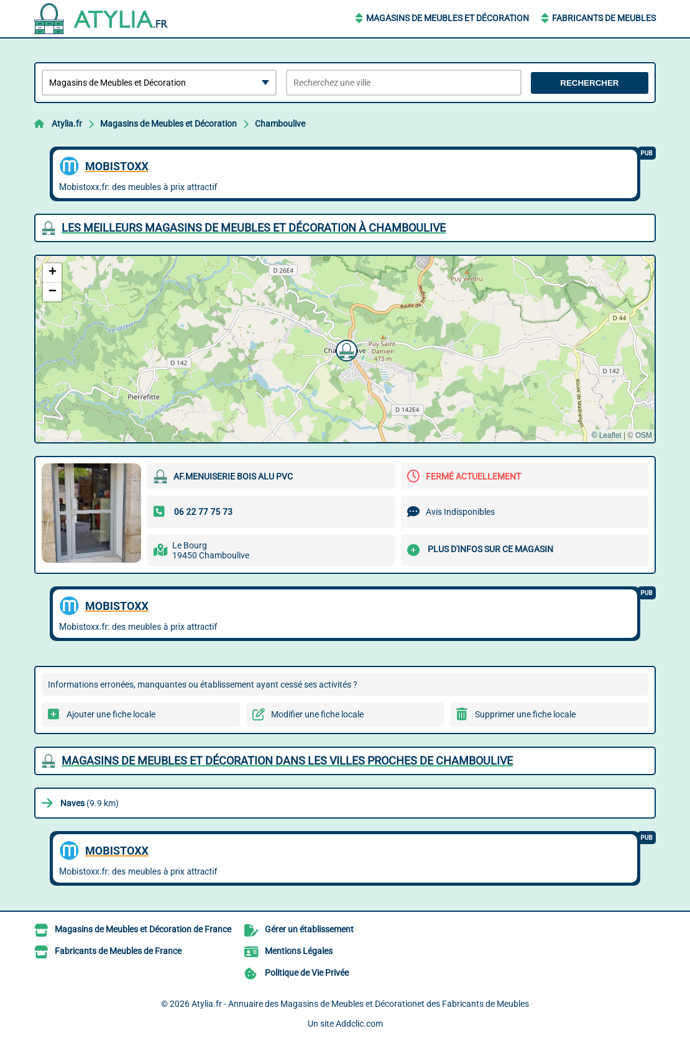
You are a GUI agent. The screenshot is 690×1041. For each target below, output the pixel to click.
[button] (345, 349)
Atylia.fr (67, 124)
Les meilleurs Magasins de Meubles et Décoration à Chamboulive (254, 227)
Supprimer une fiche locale (525, 714)
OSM (643, 435)
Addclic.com (359, 1024)
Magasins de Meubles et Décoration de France (143, 929)
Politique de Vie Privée (307, 973)
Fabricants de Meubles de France (118, 951)
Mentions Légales (299, 951)
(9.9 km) (89, 803)
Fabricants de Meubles (604, 18)
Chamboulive (280, 124)
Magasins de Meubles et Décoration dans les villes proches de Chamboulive (287, 760)
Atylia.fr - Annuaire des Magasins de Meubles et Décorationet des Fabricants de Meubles (360, 1004)
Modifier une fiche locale (317, 714)
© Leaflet (606, 435)
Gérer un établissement (309, 929)
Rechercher (589, 83)
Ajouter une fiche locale (111, 714)
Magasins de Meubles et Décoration (447, 18)
